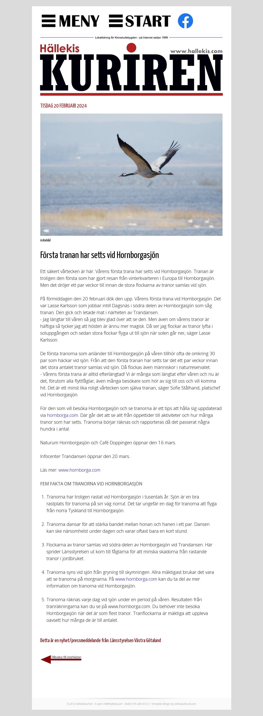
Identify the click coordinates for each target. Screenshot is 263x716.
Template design (160, 704)
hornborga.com (62, 415)
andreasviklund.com (185, 704)
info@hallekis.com (113, 704)
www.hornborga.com (79, 470)
